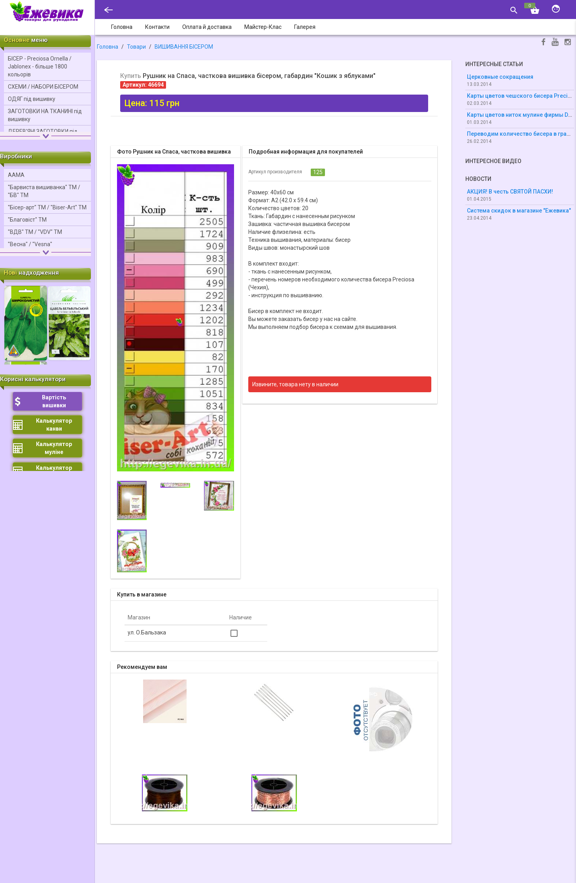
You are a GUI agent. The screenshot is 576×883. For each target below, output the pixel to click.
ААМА (16, 175)
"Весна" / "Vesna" (30, 244)
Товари (136, 47)
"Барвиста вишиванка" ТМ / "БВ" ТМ (44, 191)
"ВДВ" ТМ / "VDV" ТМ (35, 232)
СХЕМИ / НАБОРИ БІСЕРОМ (43, 87)
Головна (107, 47)
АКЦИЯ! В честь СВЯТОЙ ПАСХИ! (510, 191)
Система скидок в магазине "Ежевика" (519, 210)
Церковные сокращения (500, 77)
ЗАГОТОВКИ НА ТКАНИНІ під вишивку (45, 115)
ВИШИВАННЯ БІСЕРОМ (184, 47)
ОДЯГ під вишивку (31, 99)
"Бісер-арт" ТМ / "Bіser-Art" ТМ (47, 207)
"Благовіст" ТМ (27, 219)
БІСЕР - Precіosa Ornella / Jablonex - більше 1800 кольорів (40, 66)
